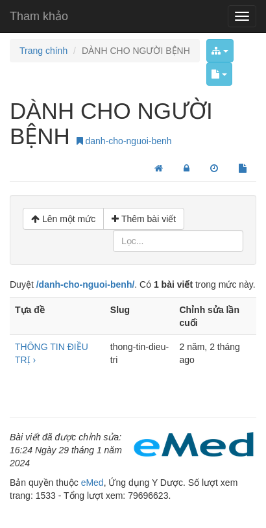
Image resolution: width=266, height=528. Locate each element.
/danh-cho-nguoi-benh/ (85, 284)
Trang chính (43, 50)
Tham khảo (39, 16)
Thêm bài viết (144, 219)
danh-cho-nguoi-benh (124, 141)
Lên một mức (63, 219)
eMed (92, 482)
